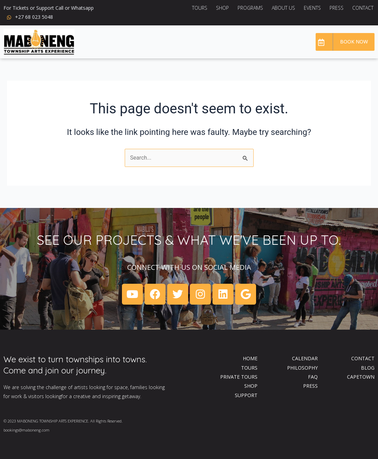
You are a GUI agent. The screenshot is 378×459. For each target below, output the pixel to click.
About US (283, 8)
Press (337, 8)
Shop (222, 8)
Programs (250, 8)
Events (312, 8)
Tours (199, 8)
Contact (362, 8)
